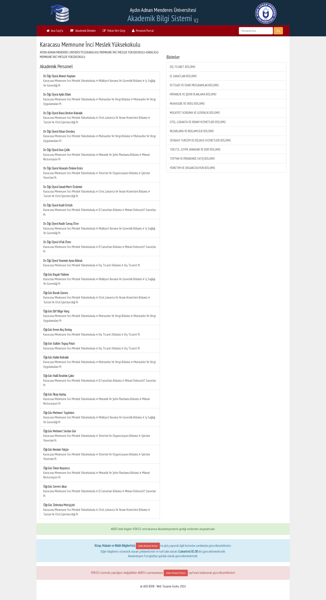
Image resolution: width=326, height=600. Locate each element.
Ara (278, 31)
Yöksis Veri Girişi (114, 31)
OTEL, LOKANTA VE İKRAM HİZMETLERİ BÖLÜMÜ (198, 122)
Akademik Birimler (83, 31)
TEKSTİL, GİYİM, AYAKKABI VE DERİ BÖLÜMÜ (195, 149)
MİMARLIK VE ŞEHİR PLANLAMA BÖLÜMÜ (193, 94)
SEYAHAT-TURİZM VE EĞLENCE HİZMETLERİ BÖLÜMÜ (200, 140)
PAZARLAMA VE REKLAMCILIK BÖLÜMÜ (192, 131)
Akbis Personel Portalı (147, 545)
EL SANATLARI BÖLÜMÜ (183, 76)
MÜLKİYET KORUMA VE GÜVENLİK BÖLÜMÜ (195, 113)
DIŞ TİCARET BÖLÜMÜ (182, 67)
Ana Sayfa (55, 31)
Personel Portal (143, 31)
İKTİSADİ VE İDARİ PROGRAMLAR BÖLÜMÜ (194, 85)
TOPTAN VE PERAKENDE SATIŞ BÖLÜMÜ (192, 158)
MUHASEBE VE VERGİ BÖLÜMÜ (187, 103)
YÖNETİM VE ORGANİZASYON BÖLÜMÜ (192, 168)
